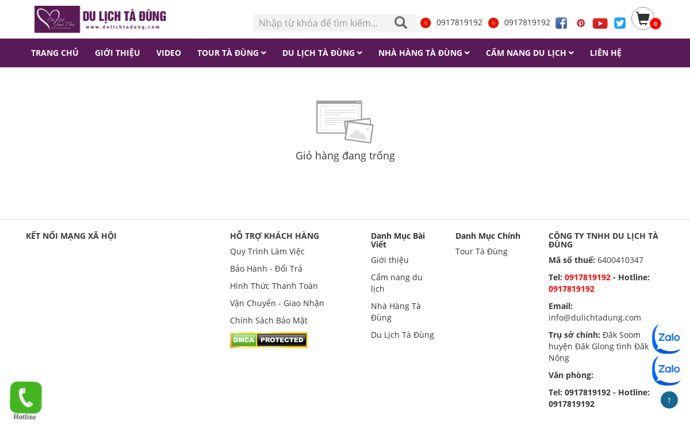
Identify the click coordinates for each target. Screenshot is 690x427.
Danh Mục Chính (487, 235)
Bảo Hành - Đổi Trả (266, 268)
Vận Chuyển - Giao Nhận (277, 303)
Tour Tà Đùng (481, 251)
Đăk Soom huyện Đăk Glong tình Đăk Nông (599, 346)
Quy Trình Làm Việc (267, 251)
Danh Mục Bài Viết (398, 240)
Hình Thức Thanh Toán (274, 285)
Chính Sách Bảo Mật (269, 320)
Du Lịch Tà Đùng (402, 334)
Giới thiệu (390, 259)
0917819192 (451, 22)
